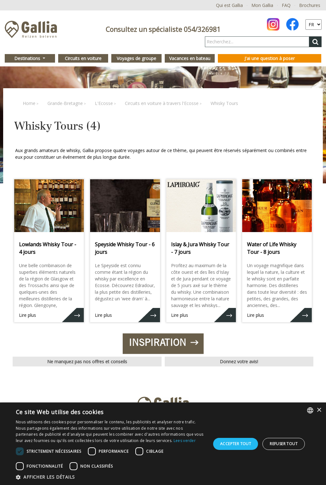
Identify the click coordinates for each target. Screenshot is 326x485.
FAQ (286, 5)
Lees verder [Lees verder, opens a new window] (185, 440)
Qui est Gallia (229, 5)
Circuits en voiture (83, 58)
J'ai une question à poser (269, 58)
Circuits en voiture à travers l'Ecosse (162, 103)
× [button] (319, 410)
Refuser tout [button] (284, 443)
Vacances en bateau (189, 58)
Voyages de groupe (136, 58)
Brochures (309, 5)
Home (29, 103)
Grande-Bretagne (65, 103)
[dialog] (163, 443)
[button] (110, 477)
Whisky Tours (224, 103)
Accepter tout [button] (235, 443)
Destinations (27, 58)
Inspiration (162, 343)
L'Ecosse (104, 103)
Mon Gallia (262, 5)
